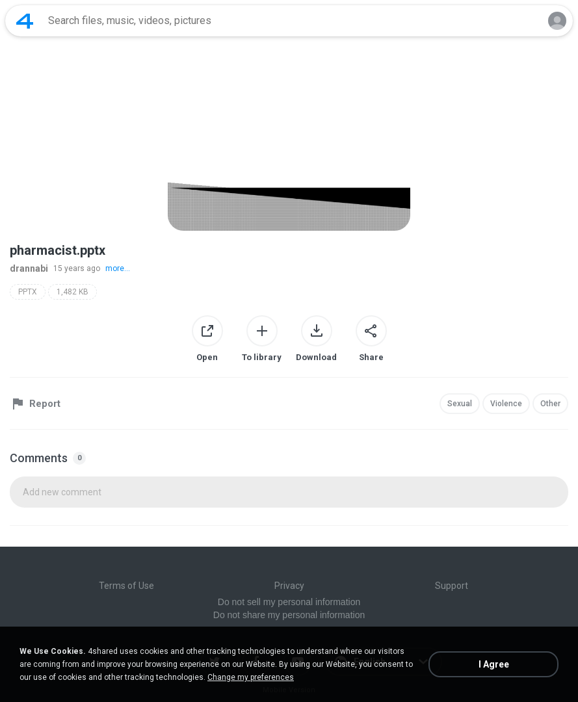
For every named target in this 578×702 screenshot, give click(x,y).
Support (451, 585)
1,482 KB (72, 291)
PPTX (27, 291)
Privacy (289, 585)
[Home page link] (24, 20)
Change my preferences (250, 677)
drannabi (29, 268)
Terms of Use (126, 585)
